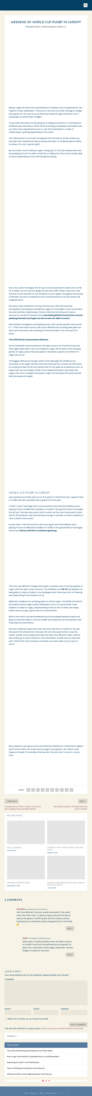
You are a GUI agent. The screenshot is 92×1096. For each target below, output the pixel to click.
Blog (41, 1093)
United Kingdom (48, 26)
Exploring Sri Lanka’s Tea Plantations (23, 1062)
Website (65, 1008)
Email (36, 1008)
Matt (37, 26)
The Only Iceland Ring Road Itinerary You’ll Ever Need (29, 1051)
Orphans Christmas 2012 (18, 883)
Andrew (21, 909)
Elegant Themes (41, 1089)
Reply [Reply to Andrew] (70, 928)
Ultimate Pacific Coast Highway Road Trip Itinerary (29, 1074)
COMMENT (9, 979)
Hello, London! (14, 848)
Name (8, 1008)
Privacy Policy (50, 1093)
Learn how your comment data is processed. (62, 1028)
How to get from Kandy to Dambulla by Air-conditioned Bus (33, 1056)
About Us (34, 1093)
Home (26, 1093)
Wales (60, 26)
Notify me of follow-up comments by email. (27, 1018)
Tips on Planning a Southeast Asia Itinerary (26, 1068)
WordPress (64, 1089)
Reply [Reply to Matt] (70, 954)
